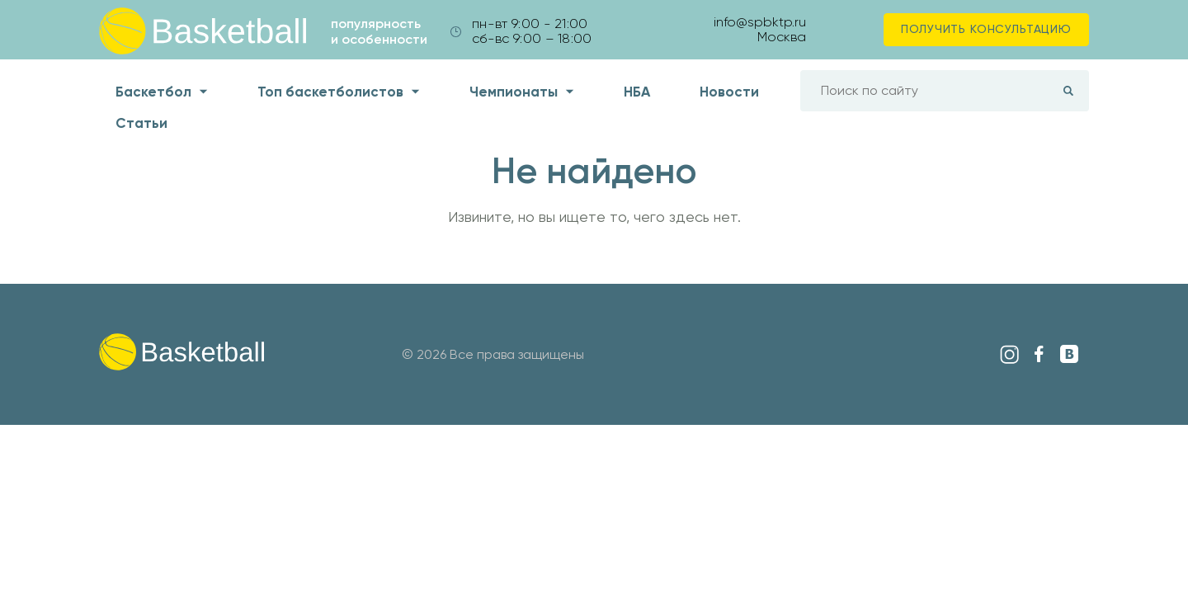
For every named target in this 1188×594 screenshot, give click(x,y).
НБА (637, 91)
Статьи (141, 123)
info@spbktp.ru (760, 22)
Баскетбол (153, 91)
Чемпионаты (513, 91)
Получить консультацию (986, 28)
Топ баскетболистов (330, 91)
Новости (729, 91)
